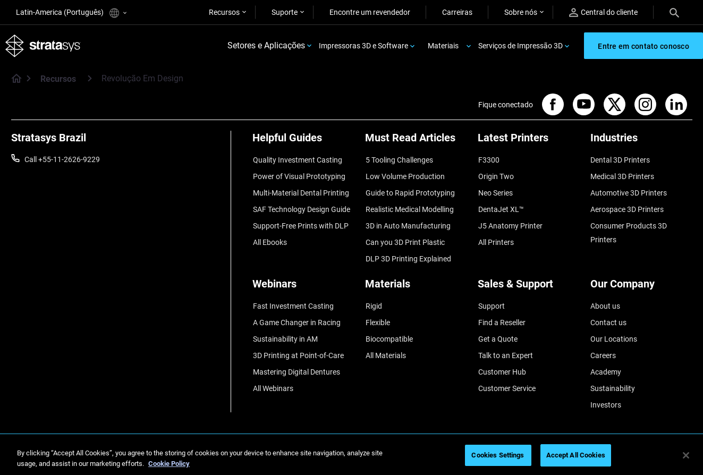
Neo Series (495, 191)
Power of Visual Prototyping (298, 175)
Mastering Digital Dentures (296, 362)
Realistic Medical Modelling (409, 206)
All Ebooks (269, 238)
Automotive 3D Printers (628, 191)
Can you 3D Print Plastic (404, 238)
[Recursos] (89, 79)
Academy (605, 362)
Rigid (373, 299)
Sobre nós (520, 12)
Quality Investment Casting (297, 160)
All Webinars (272, 378)
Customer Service (506, 378)
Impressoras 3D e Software (363, 45)
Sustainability (612, 378)
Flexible (377, 315)
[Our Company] (641, 282)
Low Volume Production (404, 175)
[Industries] (641, 142)
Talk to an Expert (505, 346)
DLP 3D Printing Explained (408, 253)
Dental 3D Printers (620, 160)
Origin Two (495, 175)
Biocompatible (388, 331)
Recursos (224, 12)
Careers (603, 346)
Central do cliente (603, 12)
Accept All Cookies (575, 455)
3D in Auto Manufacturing (407, 222)
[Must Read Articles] (416, 142)
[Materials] (416, 282)
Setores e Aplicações (266, 46)
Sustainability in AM (284, 331)
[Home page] (13, 80)
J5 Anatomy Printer (510, 222)
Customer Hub (502, 362)
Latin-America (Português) (71, 13)
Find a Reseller (501, 315)
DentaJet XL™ (500, 206)
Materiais (443, 45)
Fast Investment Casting (292, 299)
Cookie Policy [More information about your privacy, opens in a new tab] (169, 464)
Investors (605, 393)
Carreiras (457, 12)
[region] (351, 456)
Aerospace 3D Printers (627, 206)
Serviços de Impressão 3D (520, 45)
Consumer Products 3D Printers (628, 229)
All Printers (495, 238)
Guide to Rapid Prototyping (409, 191)
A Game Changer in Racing (296, 315)
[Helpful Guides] (303, 142)
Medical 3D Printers (622, 175)
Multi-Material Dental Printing (300, 191)
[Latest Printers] (529, 142)
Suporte (285, 12)
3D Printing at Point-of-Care (297, 346)
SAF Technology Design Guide (301, 206)
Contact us (608, 315)
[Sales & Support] (529, 282)
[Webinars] (303, 282)
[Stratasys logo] (43, 46)
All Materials (385, 346)
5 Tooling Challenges (399, 160)
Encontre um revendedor (369, 12)
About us (605, 299)
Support (491, 299)
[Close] (686, 455)
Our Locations (613, 331)
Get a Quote (497, 331)
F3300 (488, 160)
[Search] (674, 12)
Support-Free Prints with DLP (300, 222)
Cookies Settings (497, 455)
